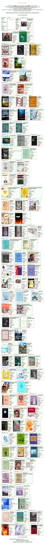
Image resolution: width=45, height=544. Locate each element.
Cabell (23, 267)
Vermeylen (27, 397)
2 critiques (11, 79)
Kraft (10, 254)
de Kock (10, 501)
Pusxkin (11, 202)
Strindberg (26, 488)
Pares (10, 47)
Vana (39, 449)
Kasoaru (11, 319)
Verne (26, 86)
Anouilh (26, 47)
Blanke (25, 176)
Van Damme (10, 345)
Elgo (10, 215)
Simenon (38, 202)
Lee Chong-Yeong (13, 176)
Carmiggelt (22, 410)
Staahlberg (27, 137)
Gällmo (39, 397)
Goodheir (26, 163)
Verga (37, 358)
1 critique (17, 27)
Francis (36, 280)
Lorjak (39, 371)
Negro (26, 436)
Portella (17, 21)
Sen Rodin (12, 73)
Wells (10, 332)
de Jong (14, 436)
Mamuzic (25, 306)
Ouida (10, 267)
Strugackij (11, 358)
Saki (22, 358)
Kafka (10, 397)
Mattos (31, 150)
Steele (38, 47)
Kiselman (24, 475)
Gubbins (15, 137)
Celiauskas (29, 345)
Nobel (9, 423)
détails (10, 93)
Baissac (11, 137)
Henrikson (40, 228)
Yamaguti (11, 163)
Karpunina (24, 60)
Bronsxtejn (11, 112)
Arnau (11, 371)
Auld (38, 436)
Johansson (12, 293)
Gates (10, 306)
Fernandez (37, 267)
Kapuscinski (40, 137)
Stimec (37, 254)
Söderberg (12, 449)
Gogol (25, 371)
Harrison (9, 280)
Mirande (10, 60)
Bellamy (31, 462)
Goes (28, 34)
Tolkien (10, 384)
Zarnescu (23, 462)
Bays (26, 449)
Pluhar (23, 202)
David (10, 488)
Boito (11, 475)
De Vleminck (15, 345)
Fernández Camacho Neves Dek (15, 150)
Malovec (31, 241)
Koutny (10, 189)
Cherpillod (12, 241)
